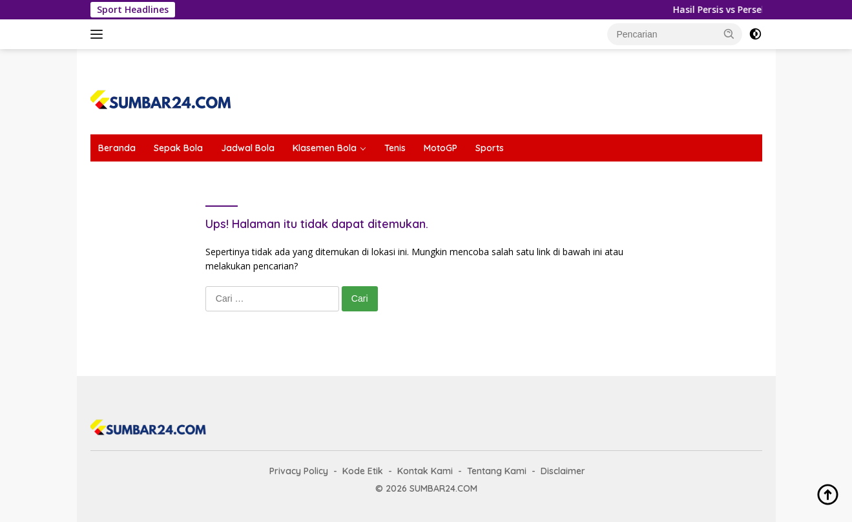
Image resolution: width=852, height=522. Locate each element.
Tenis (395, 148)
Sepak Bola (178, 148)
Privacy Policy (298, 471)
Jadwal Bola (248, 148)
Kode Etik (362, 471)
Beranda (117, 148)
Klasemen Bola (325, 148)
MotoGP (440, 148)
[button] (729, 33)
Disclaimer (563, 471)
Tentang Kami (496, 471)
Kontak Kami (425, 471)
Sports (489, 148)
